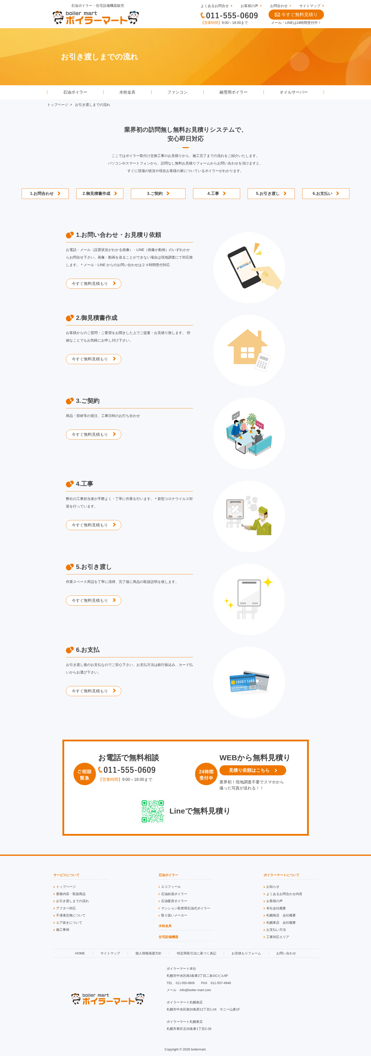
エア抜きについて (69, 922)
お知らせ (272, 887)
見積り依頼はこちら (249, 770)
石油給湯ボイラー (174, 894)
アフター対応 (66, 908)
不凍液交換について (71, 915)
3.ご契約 (154, 193)
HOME (80, 953)
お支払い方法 (276, 930)
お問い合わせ (286, 953)
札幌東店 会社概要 (281, 922)
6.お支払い (322, 193)
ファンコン (177, 92)
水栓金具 (127, 92)
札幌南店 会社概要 (281, 915)
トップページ (57, 105)
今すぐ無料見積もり (90, 283)
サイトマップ (309, 6)
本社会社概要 (276, 908)
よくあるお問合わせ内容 (284, 894)
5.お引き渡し (267, 193)
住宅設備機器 (168, 937)
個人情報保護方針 (148, 953)
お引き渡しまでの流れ (72, 901)
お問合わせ (279, 6)
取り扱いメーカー (174, 915)
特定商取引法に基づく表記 (196, 953)
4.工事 (213, 193)
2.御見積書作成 (96, 193)
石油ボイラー (75, 92)
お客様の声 (249, 6)
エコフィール (171, 887)
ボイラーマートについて (282, 875)
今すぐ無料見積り (296, 14)
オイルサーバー (294, 92)
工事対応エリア (277, 937)
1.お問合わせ (41, 193)
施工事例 (62, 930)
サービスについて (66, 875)
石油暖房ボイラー (174, 901)
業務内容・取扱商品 (71, 894)
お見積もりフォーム (246, 953)
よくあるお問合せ (215, 6)
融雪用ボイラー (233, 92)
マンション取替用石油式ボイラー (185, 908)
